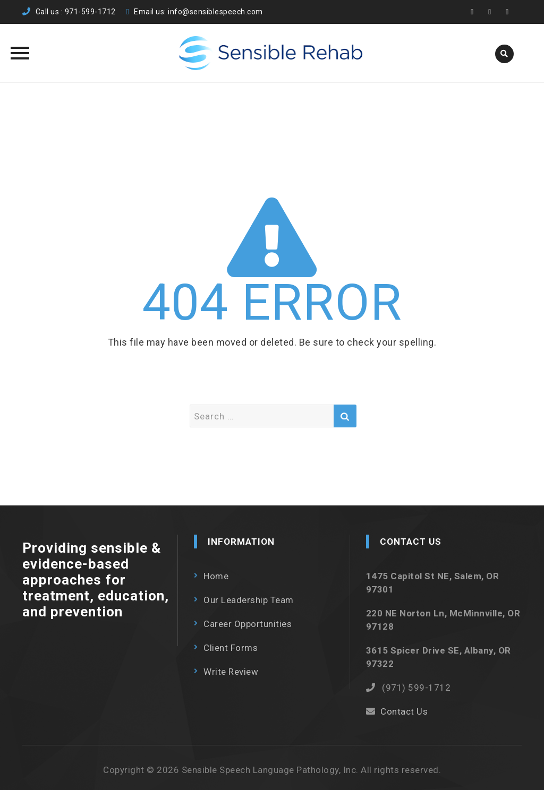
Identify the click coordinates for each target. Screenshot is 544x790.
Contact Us (404, 711)
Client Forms (230, 647)
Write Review (230, 671)
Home (215, 576)
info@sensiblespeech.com (215, 11)
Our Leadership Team (248, 600)
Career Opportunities (247, 624)
